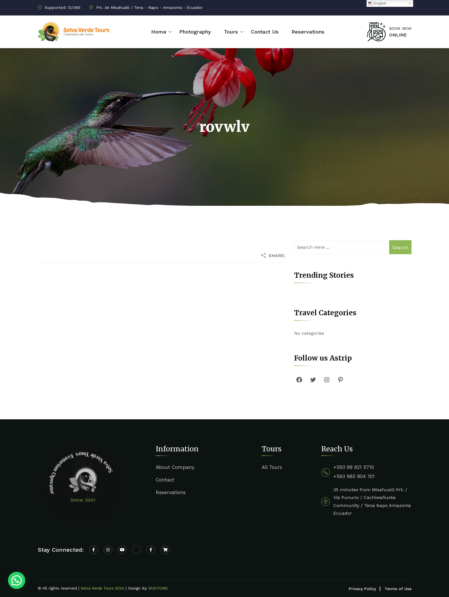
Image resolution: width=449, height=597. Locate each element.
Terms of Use (398, 588)
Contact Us (265, 32)
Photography (195, 32)
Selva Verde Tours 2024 (102, 588)
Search (400, 247)
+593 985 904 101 (354, 476)
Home (158, 32)
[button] (16, 580)
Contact (165, 480)
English (377, 3)
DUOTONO (158, 588)
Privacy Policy (362, 588)
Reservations (308, 32)
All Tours (272, 467)
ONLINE (398, 35)
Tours (231, 32)
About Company (175, 467)
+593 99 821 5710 (353, 467)
